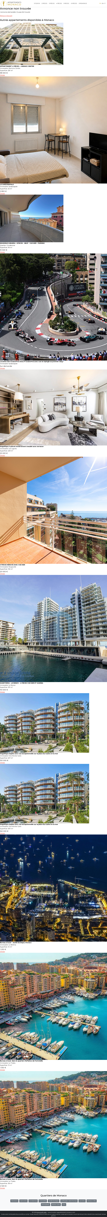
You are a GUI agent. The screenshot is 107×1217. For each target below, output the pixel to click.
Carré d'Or (23, 1201)
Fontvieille (42, 1201)
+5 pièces (74, 3)
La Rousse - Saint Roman (69, 1201)
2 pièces (44, 3)
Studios (37, 3)
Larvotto (82, 1201)
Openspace (83, 3)
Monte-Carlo (56, 1204)
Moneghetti (45, 1204)
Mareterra (14, 1201)
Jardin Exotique (54, 1201)
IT (104, 3)
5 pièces (66, 3)
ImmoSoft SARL (42, 1212)
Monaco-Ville (91, 1201)
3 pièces (52, 3)
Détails (2, 75)
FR (100, 3)
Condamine (33, 1201)
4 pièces (59, 3)
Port (64, 1204)
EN (103, 3)
